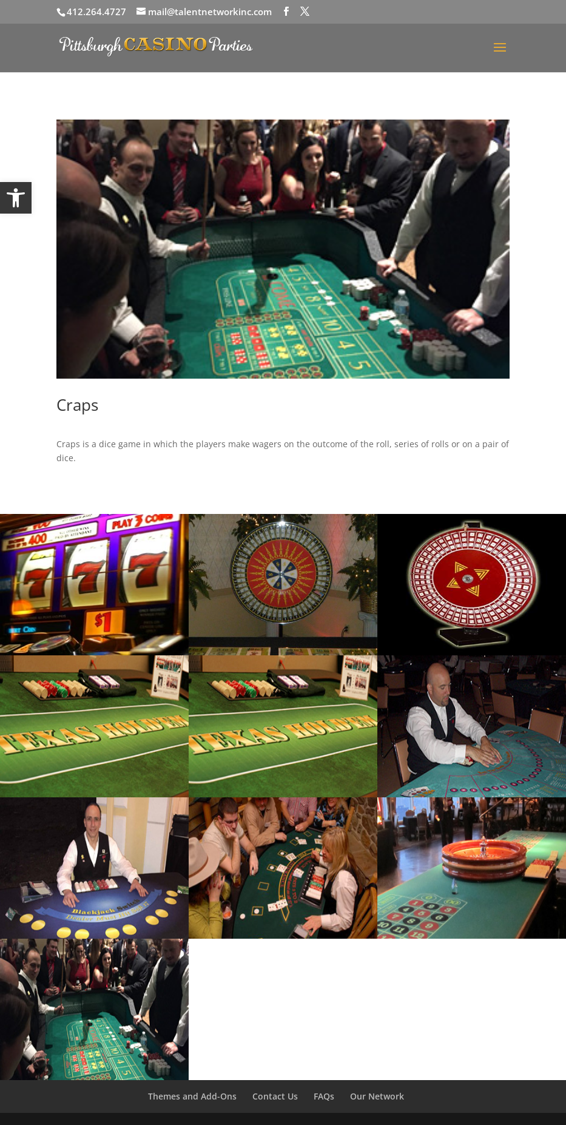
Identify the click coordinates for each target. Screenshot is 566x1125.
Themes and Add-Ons (192, 1096)
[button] (16, 198)
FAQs (324, 1096)
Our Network (377, 1096)
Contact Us (275, 1096)
